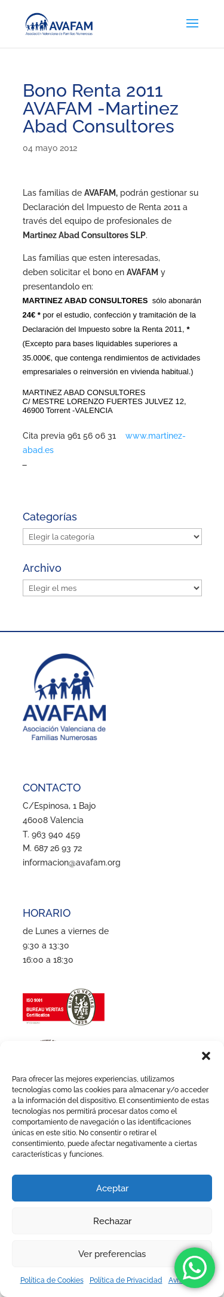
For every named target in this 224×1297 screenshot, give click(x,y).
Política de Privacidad (126, 1280)
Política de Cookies (52, 1280)
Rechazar (112, 1221)
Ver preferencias (112, 1254)
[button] (206, 1056)
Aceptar (112, 1188)
